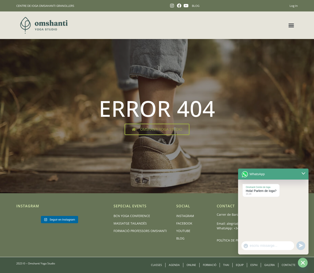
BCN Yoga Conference (132, 216)
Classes (156, 265)
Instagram (185, 216)
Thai (226, 265)
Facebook (184, 223)
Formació (209, 265)
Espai (253, 265)
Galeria (269, 265)
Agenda (174, 265)
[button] (291, 25)
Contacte (289, 265)
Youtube (183, 231)
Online (191, 265)
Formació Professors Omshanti (140, 231)
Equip (240, 265)
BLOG (195, 6)
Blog (180, 238)
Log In (294, 6)
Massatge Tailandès (130, 223)
